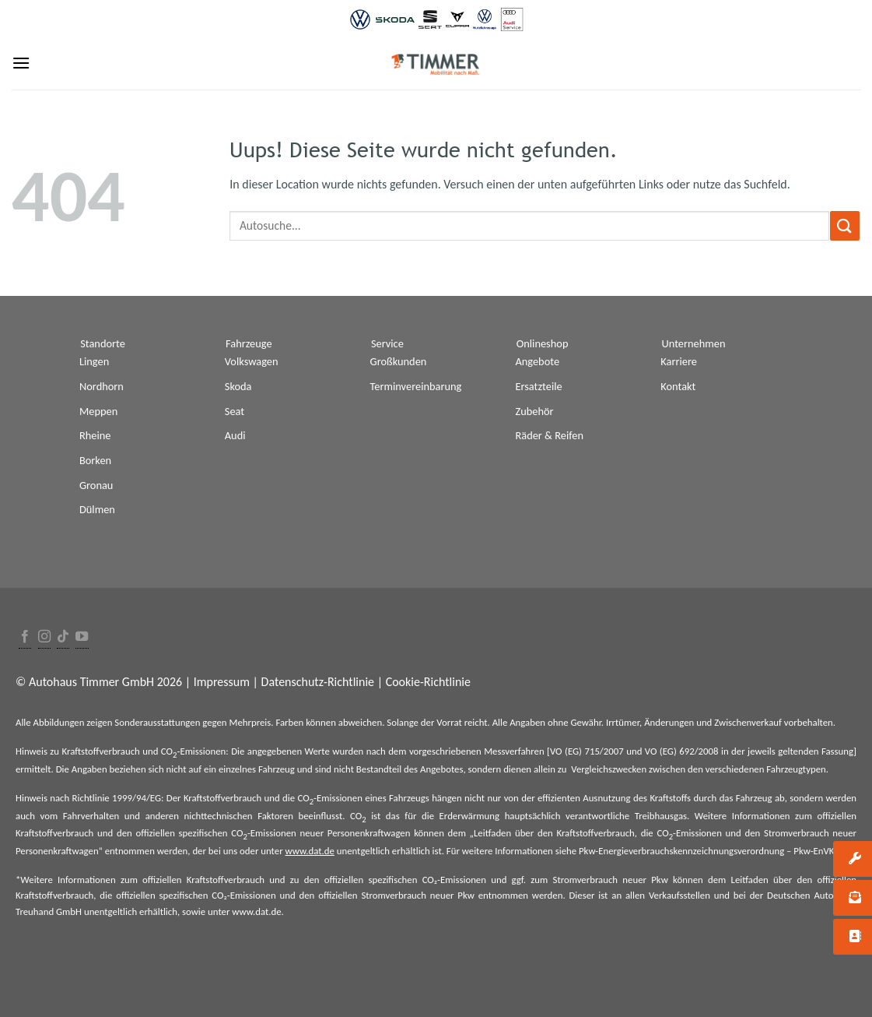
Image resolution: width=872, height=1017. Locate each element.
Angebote (537, 361)
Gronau (96, 485)
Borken (95, 460)
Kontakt (677, 386)
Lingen (94, 361)
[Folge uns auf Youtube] (81, 637)
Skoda (238, 386)
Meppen (98, 411)
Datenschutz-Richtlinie (317, 681)
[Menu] (21, 62)
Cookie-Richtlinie (428, 681)
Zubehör (534, 411)
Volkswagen (251, 361)
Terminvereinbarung (416, 386)
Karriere (678, 361)
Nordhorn (101, 386)
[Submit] (844, 225)
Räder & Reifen (549, 435)
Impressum (222, 681)
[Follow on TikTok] (63, 637)
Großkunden (398, 361)
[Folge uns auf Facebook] (25, 637)
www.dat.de (309, 851)
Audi (235, 435)
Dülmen (97, 509)
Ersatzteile (538, 386)
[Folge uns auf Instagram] (44, 637)
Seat (234, 411)
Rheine (95, 435)
